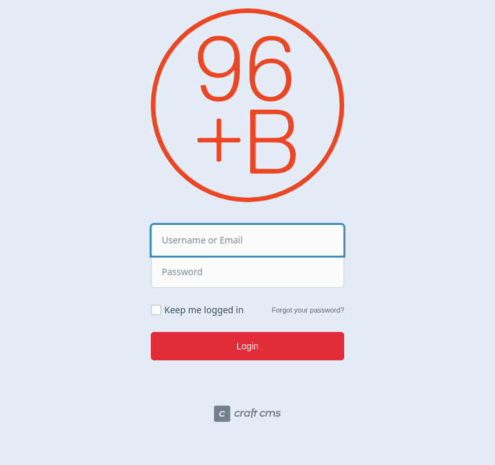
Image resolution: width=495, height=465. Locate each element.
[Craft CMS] (247, 416)
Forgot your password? (308, 310)
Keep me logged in (204, 310)
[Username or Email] (247, 240)
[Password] (247, 271)
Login (247, 346)
